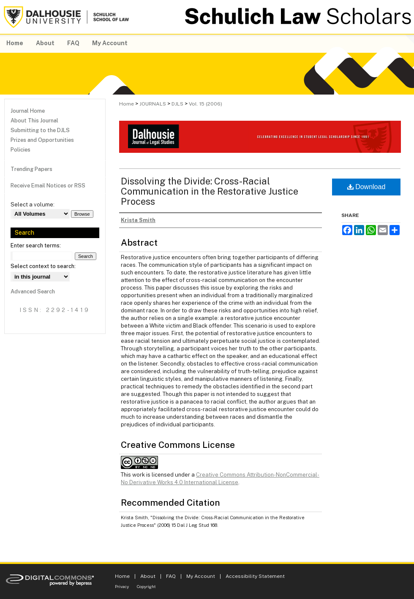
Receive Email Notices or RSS (48, 185)
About (147, 576)
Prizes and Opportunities (42, 140)
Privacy (122, 586)
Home (126, 104)
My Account (200, 576)
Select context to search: (43, 266)
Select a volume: (32, 204)
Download (366, 186)
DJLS (177, 104)
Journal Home (28, 111)
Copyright (146, 586)
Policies (20, 149)
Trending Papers (31, 169)
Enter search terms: (36, 245)
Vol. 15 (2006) (205, 104)
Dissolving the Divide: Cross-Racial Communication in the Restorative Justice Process (209, 191)
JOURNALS (152, 104)
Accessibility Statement (255, 576)
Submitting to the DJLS (40, 130)
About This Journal (34, 120)
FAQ (171, 576)
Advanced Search (33, 291)
